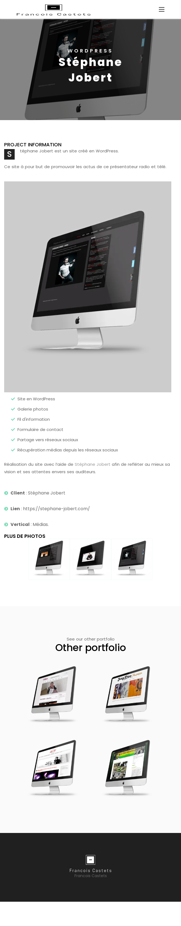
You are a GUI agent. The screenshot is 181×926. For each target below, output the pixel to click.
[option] (90, 69)
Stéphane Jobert (92, 464)
